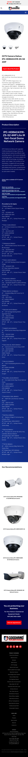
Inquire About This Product (11, 69)
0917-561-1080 (15, 740)
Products (14, 717)
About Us (14, 722)
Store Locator (14, 720)
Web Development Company (17, 751)
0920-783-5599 (15, 738)
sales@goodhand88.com (14, 742)
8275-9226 (14, 736)
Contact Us (14, 725)
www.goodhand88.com (14, 743)
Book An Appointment (14, 622)
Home (14, 715)
